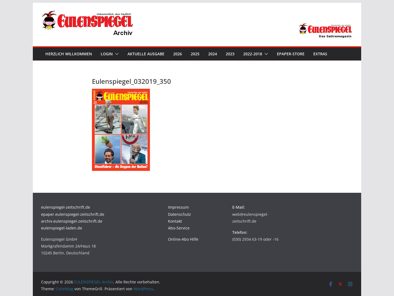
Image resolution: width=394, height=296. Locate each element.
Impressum (178, 207)
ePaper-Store (291, 53)
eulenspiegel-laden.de (61, 228)
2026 (177, 53)
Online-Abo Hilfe (183, 239)
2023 (230, 53)
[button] (116, 54)
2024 (212, 53)
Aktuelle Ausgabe (146, 53)
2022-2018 (252, 53)
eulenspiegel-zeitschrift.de (65, 207)
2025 (195, 53)
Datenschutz (179, 214)
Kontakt (175, 221)
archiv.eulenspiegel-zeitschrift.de (71, 221)
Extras (320, 53)
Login (107, 53)
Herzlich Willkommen (68, 53)
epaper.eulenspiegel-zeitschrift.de (72, 214)
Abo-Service (179, 228)
